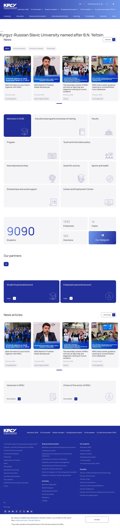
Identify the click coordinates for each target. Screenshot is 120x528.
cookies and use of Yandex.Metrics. (27, 520)
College (44, 501)
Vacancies (7, 457)
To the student (85, 451)
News (6, 463)
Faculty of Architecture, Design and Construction (97, 492)
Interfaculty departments (89, 495)
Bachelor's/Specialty (49, 484)
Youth (6, 486)
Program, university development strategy (19, 447)
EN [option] (80, 4)
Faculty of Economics (87, 476)
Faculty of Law (85, 479)
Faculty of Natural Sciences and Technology (95, 473)
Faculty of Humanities (87, 482)
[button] (59, 103)
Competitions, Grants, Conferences (54, 459)
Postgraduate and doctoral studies (54, 466)
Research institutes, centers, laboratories (56, 475)
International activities (12, 476)
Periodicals (8, 467)
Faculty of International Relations (92, 486)
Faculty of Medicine (87, 489)
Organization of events (12, 460)
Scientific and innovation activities (16, 483)
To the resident (85, 460)
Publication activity (49, 451)
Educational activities (11, 470)
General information (11, 473)
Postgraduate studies (49, 491)
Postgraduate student (88, 457)
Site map (7, 507)
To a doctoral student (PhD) (90, 463)
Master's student (86, 454)
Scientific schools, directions (52, 469)
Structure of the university (13, 450)
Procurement (8, 479)
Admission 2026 (85, 447)
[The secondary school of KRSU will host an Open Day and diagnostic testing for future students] (76, 78)
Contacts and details (11, 454)
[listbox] (82, 4)
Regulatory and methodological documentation (59, 447)
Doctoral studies (48, 494)
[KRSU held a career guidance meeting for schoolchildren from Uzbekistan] (105, 78)
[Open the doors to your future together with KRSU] (18, 78)
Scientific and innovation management (55, 462)
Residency (45, 497)
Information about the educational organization (21, 444)
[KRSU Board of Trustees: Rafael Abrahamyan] (47, 78)
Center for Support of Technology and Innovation (59, 472)
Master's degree (47, 488)
